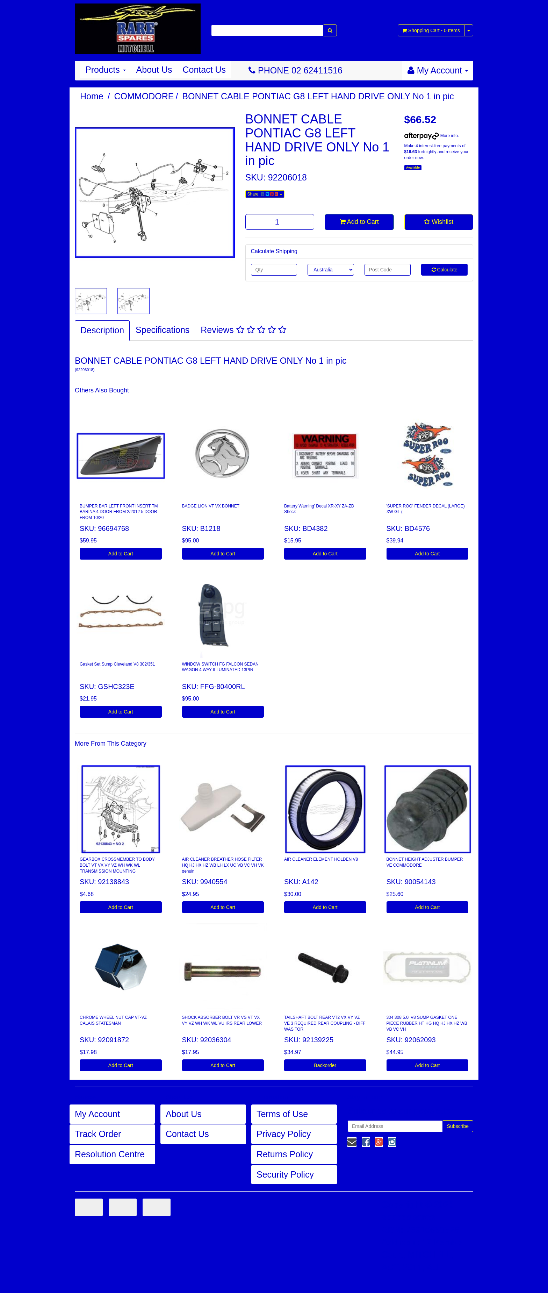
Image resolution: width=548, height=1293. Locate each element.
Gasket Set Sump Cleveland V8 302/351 (117, 664)
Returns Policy (285, 1154)
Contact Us (204, 69)
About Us (154, 69)
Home (91, 96)
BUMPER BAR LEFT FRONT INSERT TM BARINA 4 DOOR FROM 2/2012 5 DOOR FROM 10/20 (119, 512)
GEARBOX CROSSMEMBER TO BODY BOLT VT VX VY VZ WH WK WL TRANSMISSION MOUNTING (117, 865)
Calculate (444, 269)
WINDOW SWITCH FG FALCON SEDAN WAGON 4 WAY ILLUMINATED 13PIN (220, 667)
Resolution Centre (110, 1154)
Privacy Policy (284, 1134)
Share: (264, 194)
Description (102, 330)
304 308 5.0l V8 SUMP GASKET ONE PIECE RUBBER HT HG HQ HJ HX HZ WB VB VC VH (427, 1023)
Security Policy (285, 1174)
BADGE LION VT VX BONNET (210, 506)
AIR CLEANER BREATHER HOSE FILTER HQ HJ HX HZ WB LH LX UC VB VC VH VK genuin (223, 865)
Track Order (98, 1134)
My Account (97, 1114)
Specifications (162, 330)
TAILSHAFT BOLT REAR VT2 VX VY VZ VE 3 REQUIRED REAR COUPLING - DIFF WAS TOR (325, 1023)
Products (105, 69)
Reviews (243, 330)
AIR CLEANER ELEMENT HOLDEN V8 (321, 859)
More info (431, 135)
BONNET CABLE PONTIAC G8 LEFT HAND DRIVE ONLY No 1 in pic (318, 96)
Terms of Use (282, 1114)
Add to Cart (359, 221)
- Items (431, 30)
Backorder (325, 1065)
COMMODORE (144, 96)
